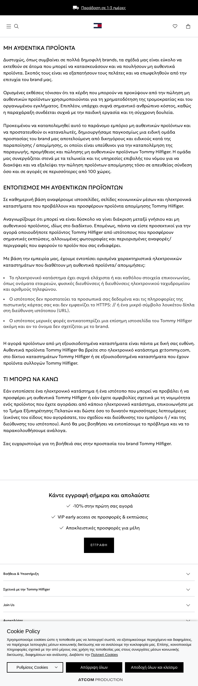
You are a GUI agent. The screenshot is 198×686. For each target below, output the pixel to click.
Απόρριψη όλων (94, 667)
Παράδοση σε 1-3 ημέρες (103, 7)
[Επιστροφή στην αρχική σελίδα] (100, 27)
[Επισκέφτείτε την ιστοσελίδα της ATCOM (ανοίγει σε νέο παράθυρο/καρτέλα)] (100, 680)
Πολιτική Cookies (104, 655)
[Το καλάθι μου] (188, 26)
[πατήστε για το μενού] (12, 26)
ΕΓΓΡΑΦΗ (99, 545)
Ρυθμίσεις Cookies (32, 667)
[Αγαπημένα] (175, 26)
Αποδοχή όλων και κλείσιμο (154, 667)
